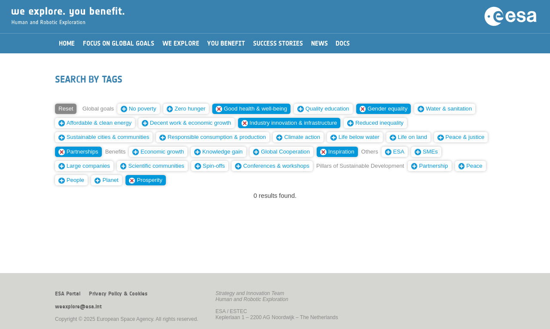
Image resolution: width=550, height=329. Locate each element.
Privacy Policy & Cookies (118, 293)
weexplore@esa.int (78, 306)
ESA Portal (67, 293)
